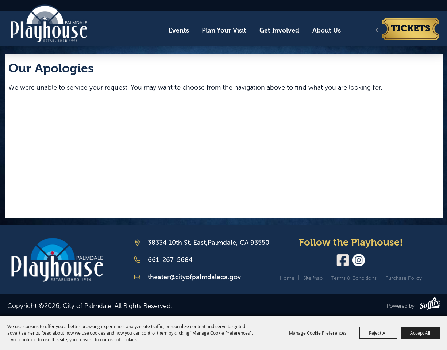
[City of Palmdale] (48, 23)
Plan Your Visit (224, 30)
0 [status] (377, 30)
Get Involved (279, 30)
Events (179, 30)
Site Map (313, 278)
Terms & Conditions (354, 278)
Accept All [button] (420, 333)
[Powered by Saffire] (430, 305)
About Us (326, 30)
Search (354, 30)
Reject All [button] (378, 333)
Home (287, 278)
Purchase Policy (403, 278)
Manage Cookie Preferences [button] (318, 333)
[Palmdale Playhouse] (57, 260)
